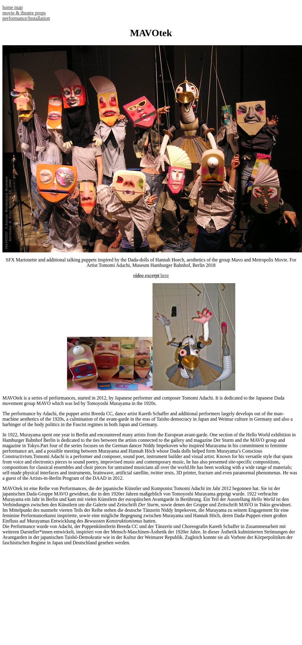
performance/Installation (26, 18)
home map (12, 7)
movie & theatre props (24, 12)
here (164, 275)
